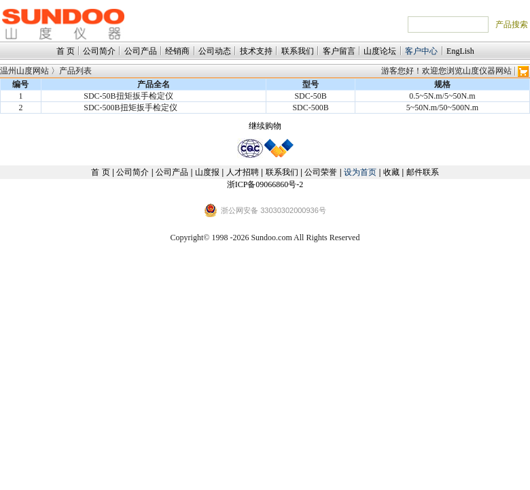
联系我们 (297, 51)
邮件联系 (422, 172)
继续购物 (265, 126)
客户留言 (339, 51)
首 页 (65, 51)
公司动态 (214, 51)
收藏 (391, 172)
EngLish (460, 51)
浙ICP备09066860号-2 (265, 184)
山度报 (207, 172)
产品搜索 (511, 24)
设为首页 (360, 172)
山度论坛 (380, 51)
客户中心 (421, 51)
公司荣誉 (320, 172)
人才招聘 (242, 172)
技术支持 (256, 51)
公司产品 (140, 51)
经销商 (177, 51)
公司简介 (99, 51)
